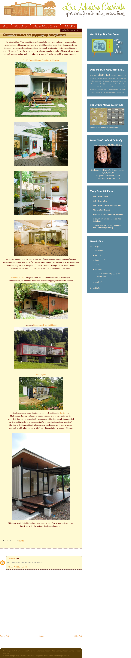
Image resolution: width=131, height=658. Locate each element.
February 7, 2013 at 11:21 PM (17, 567)
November (99, 251)
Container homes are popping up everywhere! (34, 35)
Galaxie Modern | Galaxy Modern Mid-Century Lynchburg (106, 226)
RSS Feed (69, 26)
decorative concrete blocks (98, 78)
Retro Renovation (100, 201)
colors (121, 75)
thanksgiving (96, 92)
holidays (99, 81)
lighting (115, 81)
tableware (123, 89)
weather (119, 92)
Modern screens (105, 87)
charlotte (113, 75)
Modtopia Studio (62, 656)
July (97, 265)
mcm (121, 81)
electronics (122, 78)
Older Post (78, 636)
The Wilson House (108, 92)
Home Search (20, 26)
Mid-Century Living (101, 210)
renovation (113, 89)
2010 (95, 288)
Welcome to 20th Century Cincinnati (108, 214)
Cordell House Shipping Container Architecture (41, 60)
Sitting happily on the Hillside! (45, 325)
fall (93, 81)
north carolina (118, 87)
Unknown (11, 559)
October (98, 255)
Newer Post (4, 636)
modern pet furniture (111, 84)
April (97, 282)
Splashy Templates (27, 656)
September (99, 260)
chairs (101, 74)
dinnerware (112, 78)
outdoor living (103, 89)
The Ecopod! (41, 375)
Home (6, 26)
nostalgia (93, 89)
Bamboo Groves (17, 278)
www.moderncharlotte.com (108, 178)
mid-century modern (96, 84)
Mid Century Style (100, 196)
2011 (95, 247)
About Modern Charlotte (45, 26)
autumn (92, 75)
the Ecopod (64, 413)
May (97, 270)
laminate (107, 81)
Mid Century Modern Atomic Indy (107, 205)
